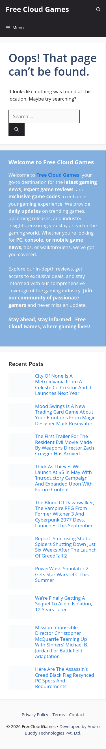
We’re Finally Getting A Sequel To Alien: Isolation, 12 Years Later (63, 604)
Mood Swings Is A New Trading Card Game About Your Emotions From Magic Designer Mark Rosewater (65, 415)
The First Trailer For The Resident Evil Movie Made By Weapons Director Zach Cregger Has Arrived (64, 445)
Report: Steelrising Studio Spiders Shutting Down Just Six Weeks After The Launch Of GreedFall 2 (66, 547)
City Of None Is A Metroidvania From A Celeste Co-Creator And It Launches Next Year (63, 384)
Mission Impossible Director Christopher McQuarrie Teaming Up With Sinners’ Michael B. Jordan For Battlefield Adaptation (61, 641)
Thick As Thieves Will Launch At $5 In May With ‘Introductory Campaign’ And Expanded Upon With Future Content (64, 478)
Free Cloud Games (37, 9)
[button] (98, 9)
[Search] (16, 129)
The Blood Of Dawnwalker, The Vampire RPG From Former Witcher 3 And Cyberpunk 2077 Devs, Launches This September (64, 514)
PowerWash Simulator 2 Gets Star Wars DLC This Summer (62, 574)
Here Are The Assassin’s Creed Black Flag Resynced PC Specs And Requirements (64, 678)
